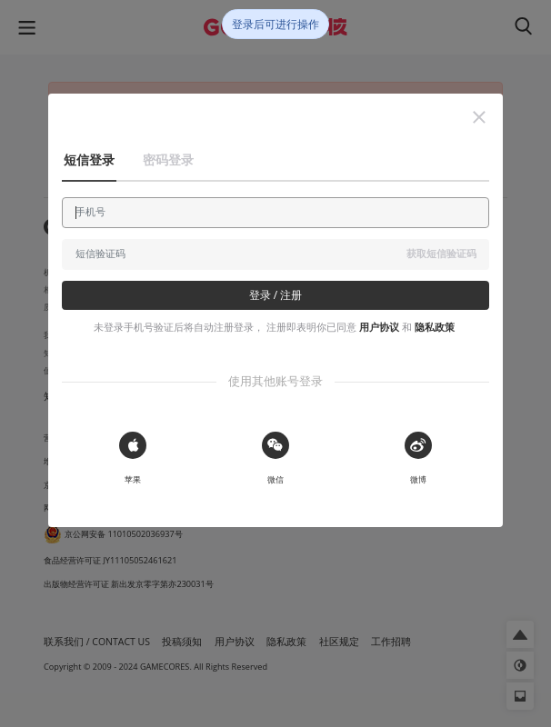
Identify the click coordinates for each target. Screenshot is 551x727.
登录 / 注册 (276, 295)
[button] (479, 117)
